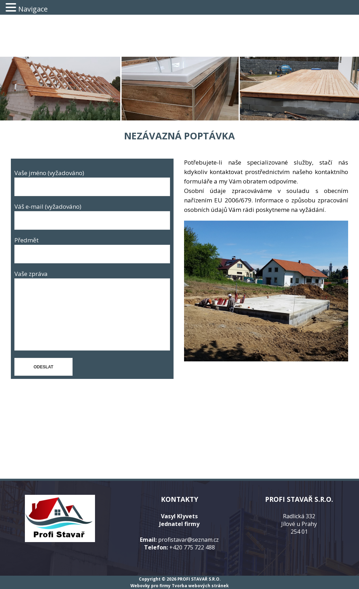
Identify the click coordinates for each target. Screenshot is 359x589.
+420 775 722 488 (192, 547)
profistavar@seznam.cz (188, 539)
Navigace (33, 9)
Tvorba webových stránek (200, 585)
